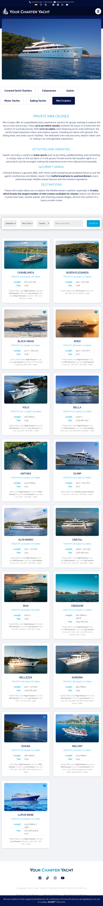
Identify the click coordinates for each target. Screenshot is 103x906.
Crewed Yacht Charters (18, 90)
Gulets (70, 90)
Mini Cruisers (63, 100)
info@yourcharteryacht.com (64, 2)
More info (61, 902)
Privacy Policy (51, 895)
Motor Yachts (12, 100)
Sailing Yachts (38, 100)
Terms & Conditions (27, 895)
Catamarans (49, 90)
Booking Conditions (75, 895)
